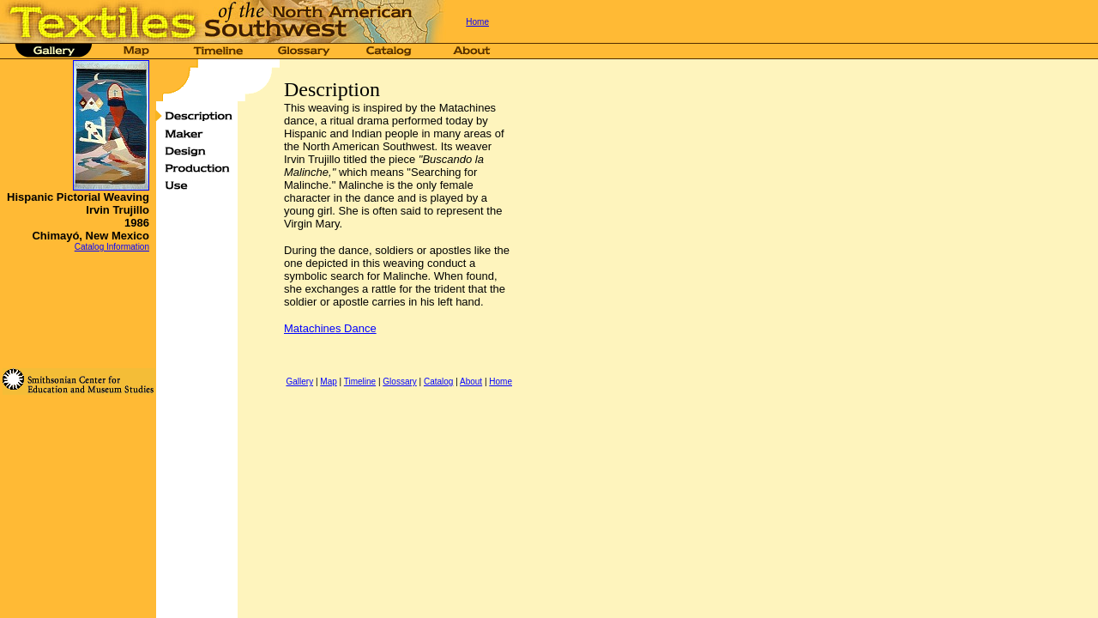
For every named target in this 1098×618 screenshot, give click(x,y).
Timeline (360, 381)
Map (328, 381)
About (471, 381)
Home (477, 22)
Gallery (299, 381)
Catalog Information (112, 246)
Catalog (438, 381)
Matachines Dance (330, 328)
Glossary (399, 381)
